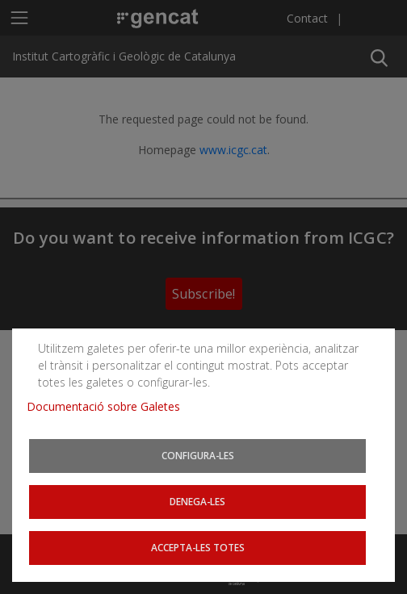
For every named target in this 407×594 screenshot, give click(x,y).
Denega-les (197, 502)
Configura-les (197, 457)
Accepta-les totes (197, 548)
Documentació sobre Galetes (109, 408)
